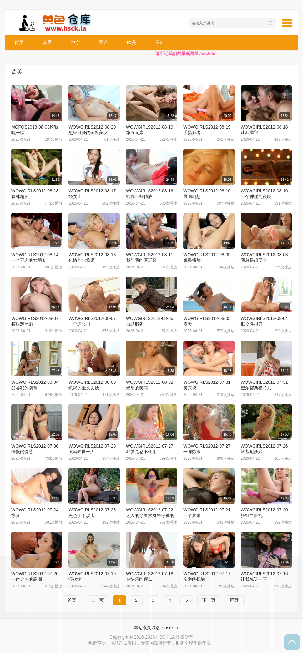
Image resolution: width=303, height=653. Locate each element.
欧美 (131, 42)
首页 (19, 42)
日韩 (159, 42)
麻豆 (47, 42)
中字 (75, 42)
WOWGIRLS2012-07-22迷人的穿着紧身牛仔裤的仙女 (150, 515)
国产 (103, 42)
